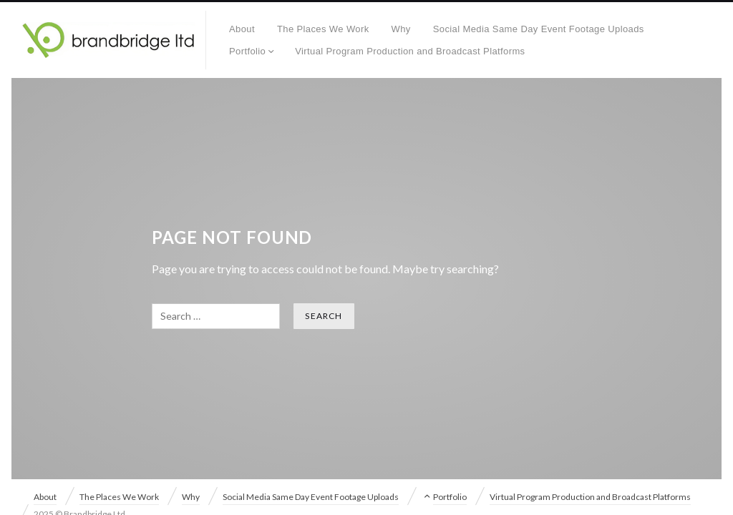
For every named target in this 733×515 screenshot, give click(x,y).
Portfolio (247, 51)
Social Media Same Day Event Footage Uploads (538, 29)
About (242, 29)
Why (401, 29)
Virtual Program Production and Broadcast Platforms (410, 51)
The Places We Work (323, 29)
